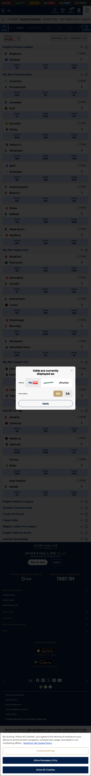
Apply (45, 403)
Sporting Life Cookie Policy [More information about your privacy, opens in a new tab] (37, 743)
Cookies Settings (45, 751)
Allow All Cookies (45, 770)
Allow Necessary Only (45, 760)
